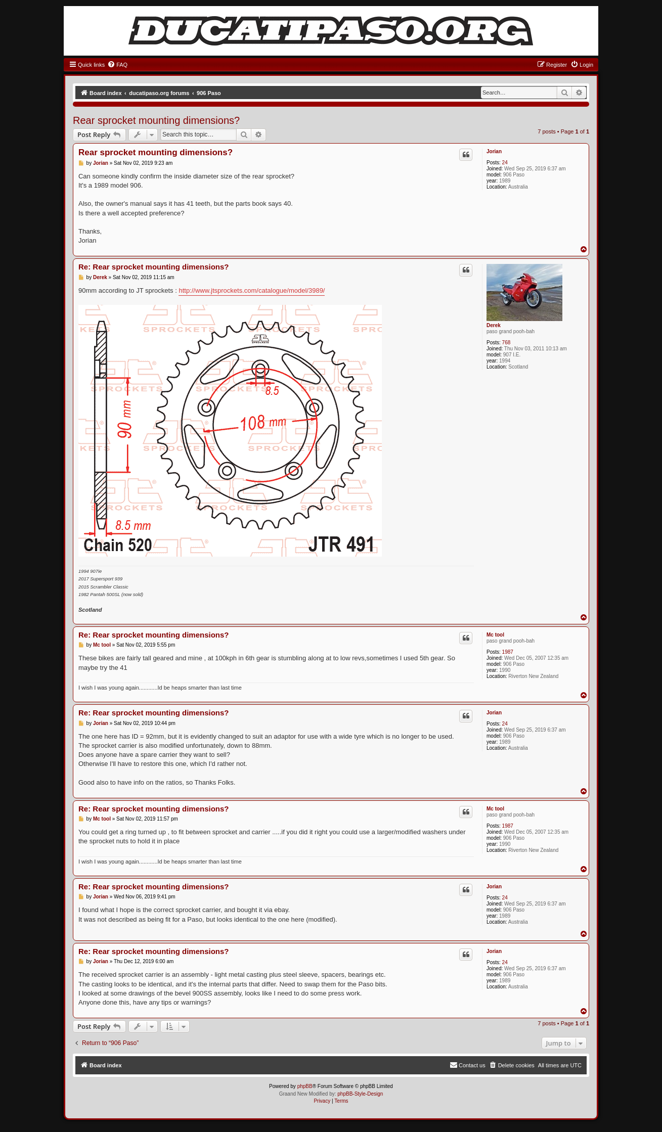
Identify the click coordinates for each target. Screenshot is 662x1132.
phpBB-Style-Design (360, 1094)
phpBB (305, 1086)
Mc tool (495, 635)
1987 (507, 652)
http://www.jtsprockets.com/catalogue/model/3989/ (252, 290)
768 (506, 342)
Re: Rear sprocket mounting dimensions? (153, 266)
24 (505, 162)
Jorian (494, 151)
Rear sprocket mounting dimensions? (156, 120)
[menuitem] (117, 65)
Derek (494, 325)
